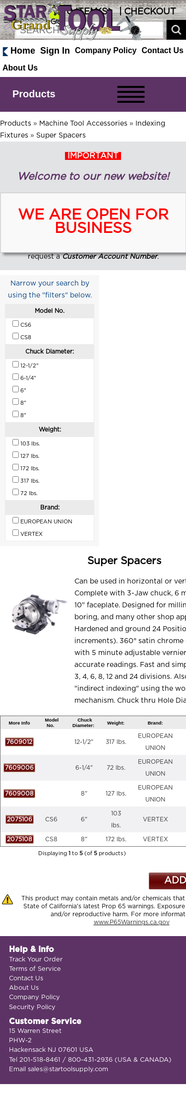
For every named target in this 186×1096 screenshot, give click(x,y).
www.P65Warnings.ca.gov (132, 922)
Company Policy (105, 50)
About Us (20, 68)
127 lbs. (116, 794)
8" (84, 794)
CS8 (51, 839)
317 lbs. (116, 742)
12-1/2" (83, 742)
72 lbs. (116, 768)
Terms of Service (35, 969)
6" (84, 819)
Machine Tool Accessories (83, 123)
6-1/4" (84, 768)
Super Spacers (61, 135)
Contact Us (163, 50)
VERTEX (155, 819)
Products (34, 93)
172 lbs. (116, 839)
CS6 (51, 819)
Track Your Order (35, 959)
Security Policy (32, 1007)
